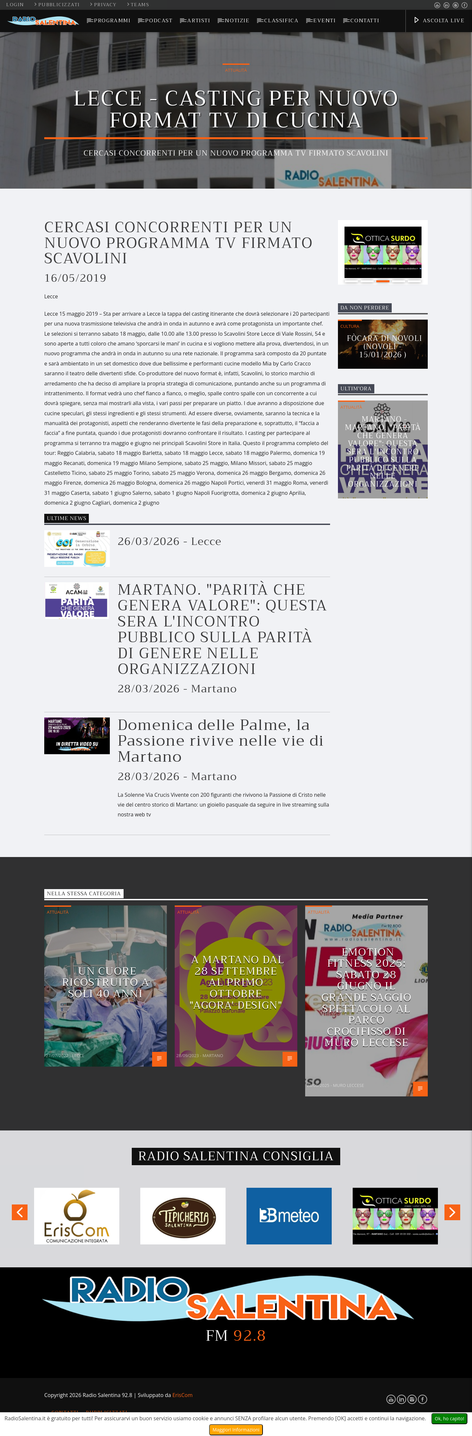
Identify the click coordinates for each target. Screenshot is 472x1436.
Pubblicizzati (57, 5)
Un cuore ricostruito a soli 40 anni (105, 982)
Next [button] (452, 1214)
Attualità (236, 70)
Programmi (112, 20)
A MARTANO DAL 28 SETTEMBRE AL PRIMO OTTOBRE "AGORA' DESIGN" (236, 982)
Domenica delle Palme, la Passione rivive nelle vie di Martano (221, 741)
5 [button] (414, 281)
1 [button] (351, 281)
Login (15, 5)
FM (236, 1336)
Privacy (103, 5)
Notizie (237, 20)
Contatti (364, 20)
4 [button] (398, 281)
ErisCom (182, 1395)
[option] (383, 252)
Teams (137, 5)
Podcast (158, 20)
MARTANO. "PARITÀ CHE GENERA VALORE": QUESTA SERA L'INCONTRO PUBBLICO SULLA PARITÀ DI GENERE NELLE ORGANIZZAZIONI (223, 629)
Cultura (350, 326)
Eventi (324, 20)
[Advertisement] (387, 685)
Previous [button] (19, 1214)
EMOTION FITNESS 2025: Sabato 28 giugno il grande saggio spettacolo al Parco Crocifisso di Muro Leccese (367, 997)
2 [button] (367, 281)
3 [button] (382, 281)
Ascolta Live (438, 21)
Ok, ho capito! (449, 1418)
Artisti (198, 20)
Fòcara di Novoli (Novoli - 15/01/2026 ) (384, 346)
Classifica (281, 20)
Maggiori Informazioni (235, 1430)
